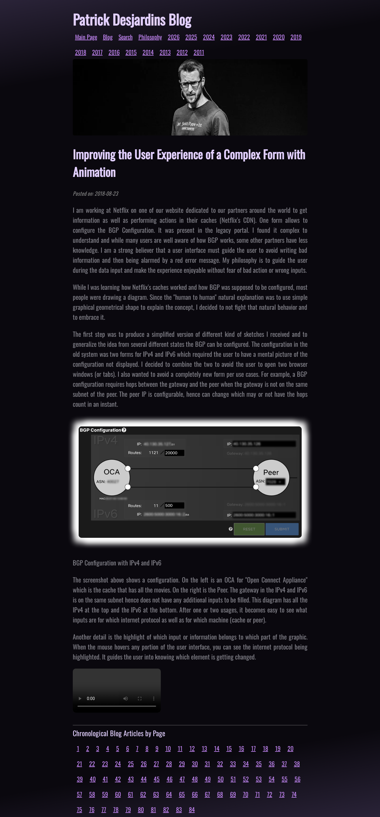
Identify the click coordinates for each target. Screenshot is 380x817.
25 (131, 763)
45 (157, 778)
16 (241, 748)
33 (233, 763)
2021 (261, 36)
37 (284, 763)
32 (220, 763)
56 (297, 778)
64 (169, 794)
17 (253, 748)
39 (80, 778)
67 (207, 794)
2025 (191, 36)
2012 (182, 52)
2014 (148, 52)
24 (118, 763)
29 (182, 763)
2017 (97, 52)
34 (246, 763)
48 (195, 778)
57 (79, 794)
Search (126, 36)
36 (272, 763)
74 (294, 794)
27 (156, 763)
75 (79, 809)
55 (285, 778)
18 (265, 748)
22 (92, 763)
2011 (199, 52)
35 (259, 763)
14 (216, 748)
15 (229, 748)
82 (166, 809)
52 (246, 778)
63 (156, 794)
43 (131, 778)
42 (118, 778)
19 (278, 748)
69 (233, 794)
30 (195, 763)
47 (182, 778)
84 (192, 809)
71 (257, 794)
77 (104, 809)
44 (144, 778)
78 (116, 809)
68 (220, 794)
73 (282, 794)
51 (233, 778)
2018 (80, 52)
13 (204, 748)
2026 (174, 36)
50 (221, 778)
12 (192, 748)
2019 (296, 36)
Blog (108, 36)
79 (128, 809)
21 (79, 763)
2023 (226, 36)
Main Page (86, 36)
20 (290, 748)
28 (169, 763)
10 (168, 748)
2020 (279, 36)
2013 (165, 52)
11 (180, 748)
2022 (244, 36)
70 (245, 794)
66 (195, 794)
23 (105, 763)
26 (144, 763)
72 (269, 794)
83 (179, 809)
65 (182, 794)
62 (143, 794)
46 (170, 778)
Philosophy (150, 36)
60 (118, 794)
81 (153, 809)
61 (130, 794)
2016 (114, 52)
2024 (209, 36)
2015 (131, 52)
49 (208, 778)
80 (141, 809)
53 (259, 778)
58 (92, 794)
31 (207, 763)
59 (105, 794)
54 (272, 778)
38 (297, 763)
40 (93, 778)
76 (91, 809)
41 (105, 778)
